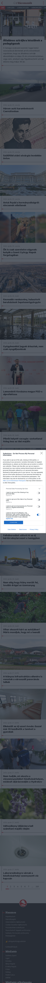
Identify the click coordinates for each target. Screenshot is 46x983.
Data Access (23, 529)
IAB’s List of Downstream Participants (14, 480)
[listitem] (23, 489)
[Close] (42, 454)
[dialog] (23, 491)
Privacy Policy (34, 529)
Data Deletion (12, 529)
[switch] (38, 493)
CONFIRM (13, 522)
